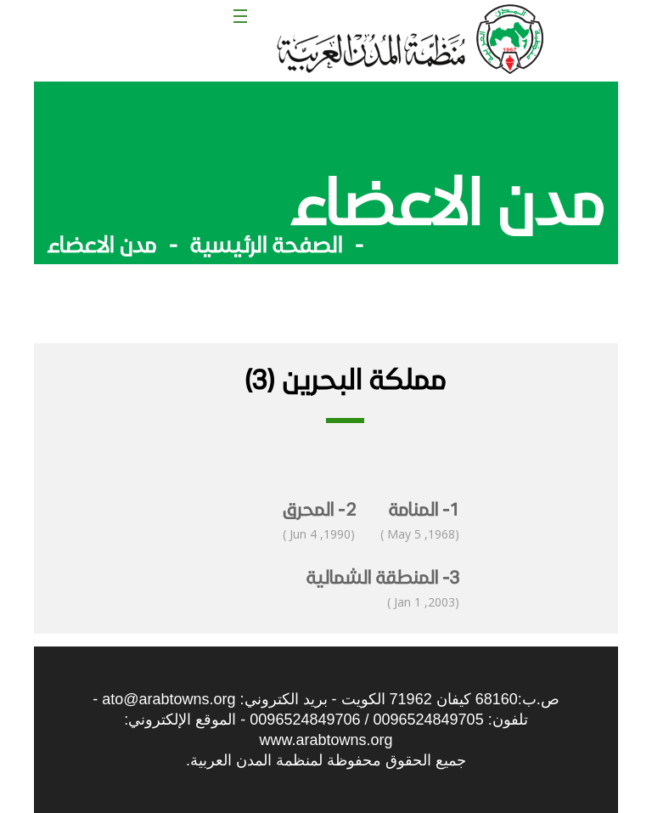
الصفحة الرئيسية (266, 244)
